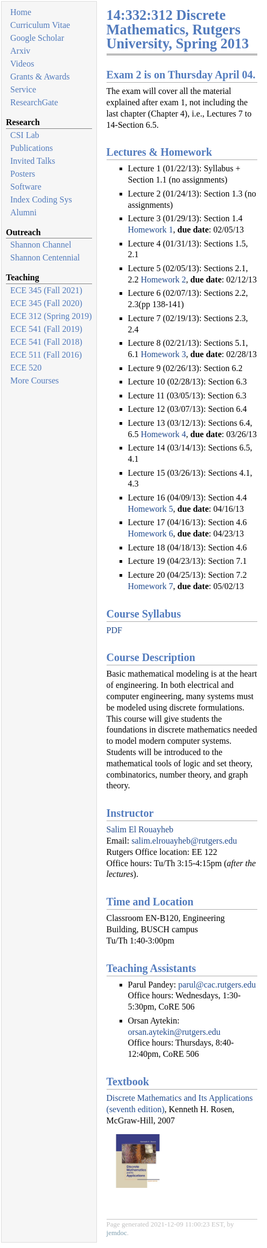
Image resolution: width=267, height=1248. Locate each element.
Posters (22, 173)
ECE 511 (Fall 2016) (46, 354)
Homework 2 (163, 279)
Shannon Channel (40, 244)
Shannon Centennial (45, 257)
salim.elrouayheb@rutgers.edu (184, 840)
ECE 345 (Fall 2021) (46, 290)
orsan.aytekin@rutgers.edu (174, 1031)
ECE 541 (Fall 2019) (46, 328)
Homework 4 (163, 434)
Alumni (23, 212)
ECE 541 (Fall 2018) (46, 341)
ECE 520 (25, 367)
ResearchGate (34, 102)
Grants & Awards (40, 76)
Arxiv (20, 50)
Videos (22, 63)
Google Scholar (37, 37)
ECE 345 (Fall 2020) (46, 303)
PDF (114, 630)
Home (20, 12)
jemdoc (117, 1233)
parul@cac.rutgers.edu (217, 984)
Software (25, 186)
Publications (31, 148)
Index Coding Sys (41, 199)
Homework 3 (163, 354)
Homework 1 (150, 229)
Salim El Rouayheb (140, 829)
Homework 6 (150, 533)
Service (23, 89)
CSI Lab (24, 135)
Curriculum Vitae (40, 25)
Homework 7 (150, 586)
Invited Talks (32, 160)
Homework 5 (150, 508)
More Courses (34, 380)
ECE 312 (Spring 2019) (51, 316)
